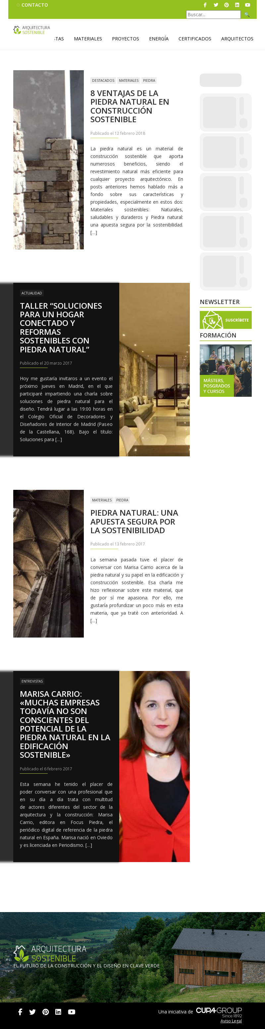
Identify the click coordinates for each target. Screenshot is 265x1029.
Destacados (103, 80)
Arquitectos (237, 38)
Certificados (195, 38)
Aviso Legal (231, 1021)
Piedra (149, 80)
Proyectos (125, 38)
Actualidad (32, 293)
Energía (159, 38)
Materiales (88, 38)
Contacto (35, 5)
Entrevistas (32, 681)
